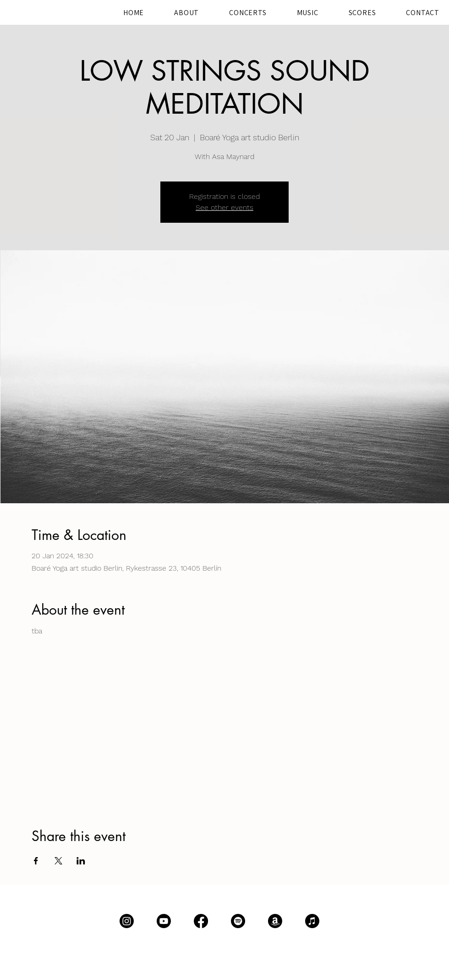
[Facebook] (201, 921)
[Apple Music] (312, 921)
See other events (224, 207)
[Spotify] (238, 921)
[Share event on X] (58, 860)
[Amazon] (275, 921)
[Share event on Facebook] (36, 860)
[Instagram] (127, 921)
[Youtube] (164, 921)
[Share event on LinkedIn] (81, 860)
